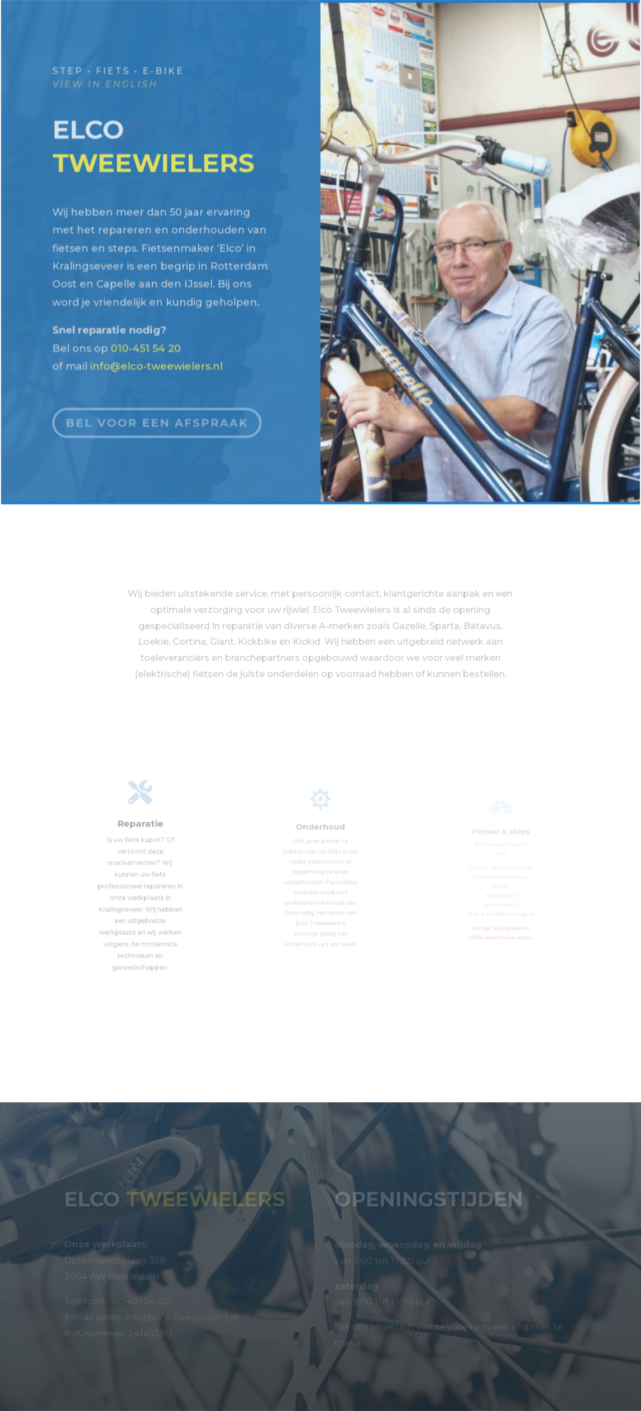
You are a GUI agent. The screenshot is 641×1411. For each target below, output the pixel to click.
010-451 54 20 (147, 325)
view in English (107, 85)
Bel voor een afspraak (158, 414)
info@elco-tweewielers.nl (157, 343)
